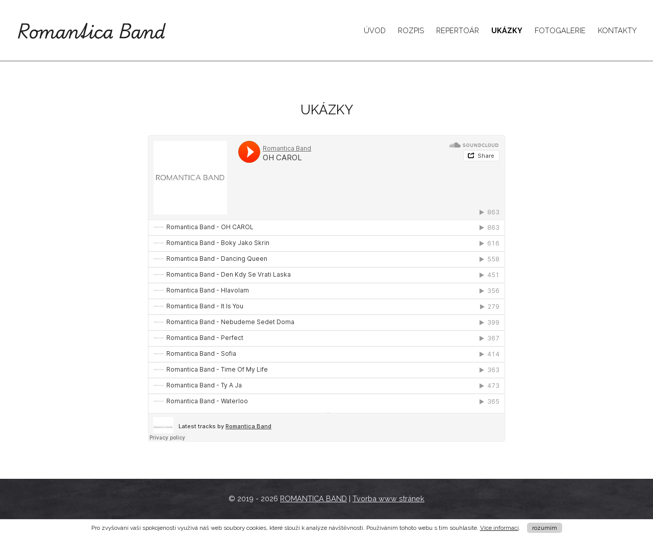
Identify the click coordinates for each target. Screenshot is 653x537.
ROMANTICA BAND (313, 498)
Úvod (375, 30)
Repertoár (457, 30)
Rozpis (411, 30)
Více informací (499, 527)
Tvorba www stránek (388, 498)
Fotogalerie (560, 30)
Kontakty (617, 30)
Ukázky (506, 30)
